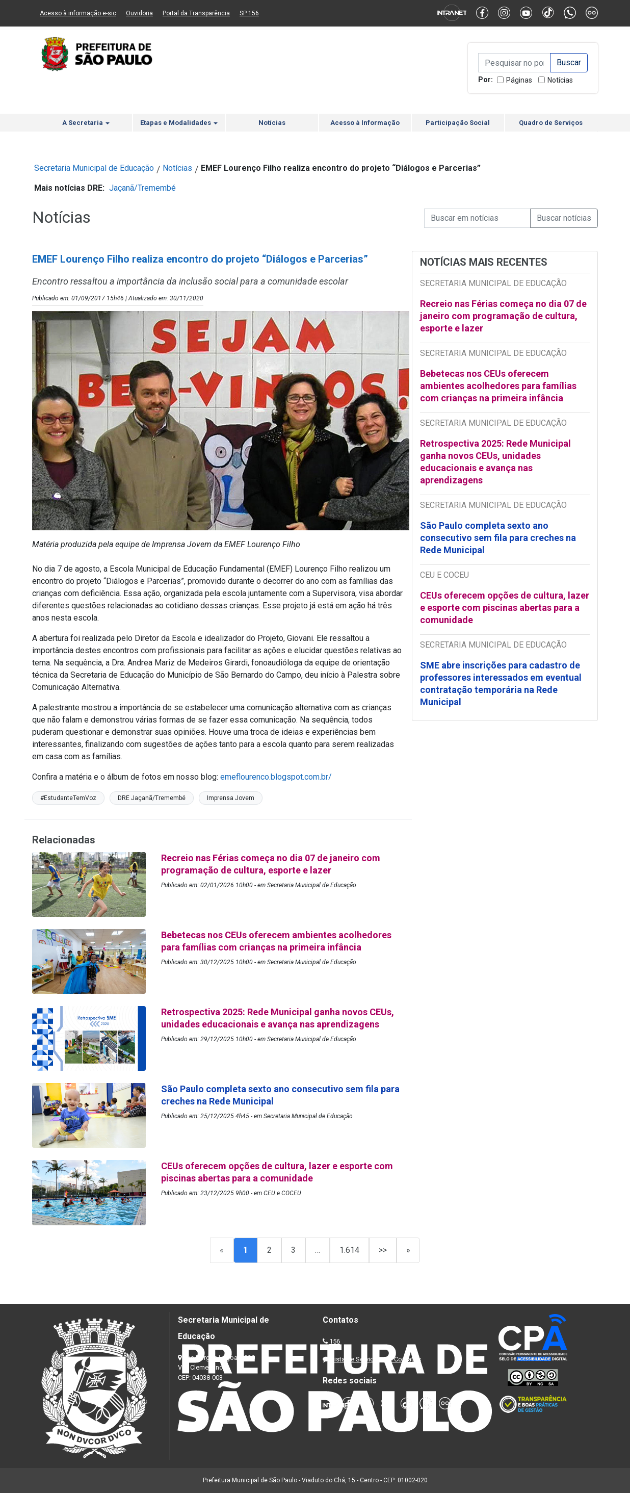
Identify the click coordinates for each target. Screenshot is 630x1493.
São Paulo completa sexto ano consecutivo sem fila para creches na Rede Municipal (498, 537)
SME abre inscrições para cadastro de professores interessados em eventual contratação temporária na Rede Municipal (501, 683)
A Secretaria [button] (86, 122)
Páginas (519, 80)
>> (383, 1250)
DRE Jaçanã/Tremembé (152, 798)
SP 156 (249, 13)
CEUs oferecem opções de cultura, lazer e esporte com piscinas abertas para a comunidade (504, 607)
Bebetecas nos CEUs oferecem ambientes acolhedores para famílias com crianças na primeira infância (498, 385)
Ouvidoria (139, 13)
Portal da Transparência (196, 13)
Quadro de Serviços (551, 122)
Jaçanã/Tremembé (142, 188)
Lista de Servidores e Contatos (376, 1359)
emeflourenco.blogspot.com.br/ (276, 777)
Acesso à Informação (365, 122)
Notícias (560, 80)
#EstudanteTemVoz (68, 798)
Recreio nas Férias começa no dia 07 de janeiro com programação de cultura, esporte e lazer (503, 315)
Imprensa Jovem (230, 798)
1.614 (349, 1250)
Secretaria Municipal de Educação (94, 168)
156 (334, 1341)
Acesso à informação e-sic (78, 13)
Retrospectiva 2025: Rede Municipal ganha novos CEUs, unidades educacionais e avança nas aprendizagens (495, 461)
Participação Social (458, 122)
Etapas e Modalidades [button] (179, 122)
